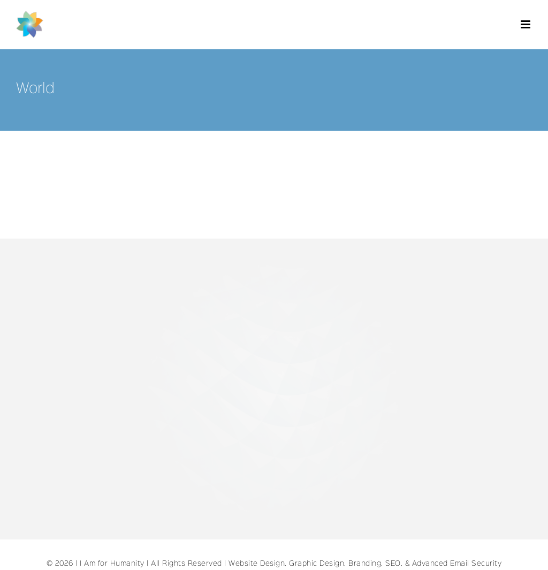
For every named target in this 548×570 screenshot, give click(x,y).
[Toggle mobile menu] (526, 24)
